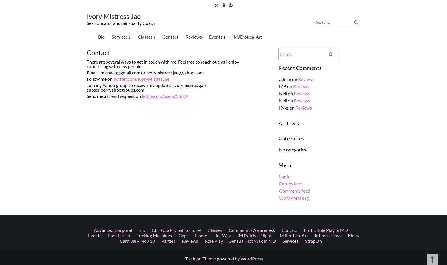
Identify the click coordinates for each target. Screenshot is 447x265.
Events (215, 37)
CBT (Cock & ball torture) (176, 144)
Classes (145, 37)
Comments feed (295, 187)
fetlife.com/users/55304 (166, 94)
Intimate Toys (328, 150)
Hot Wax (222, 150)
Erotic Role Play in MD (326, 144)
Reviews (194, 37)
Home (201, 150)
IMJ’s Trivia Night (254, 150)
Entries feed (292, 180)
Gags (183, 150)
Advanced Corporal (113, 144)
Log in (286, 173)
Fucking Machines (154, 150)
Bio (101, 37)
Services (119, 37)
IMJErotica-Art (247, 37)
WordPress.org (295, 194)
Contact (170, 37)
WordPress (252, 258)
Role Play (214, 155)
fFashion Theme (200, 258)
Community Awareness (252, 144)
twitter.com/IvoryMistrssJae (144, 78)
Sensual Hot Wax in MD (252, 155)
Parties (168, 155)
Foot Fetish (119, 150)
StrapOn (313, 155)
